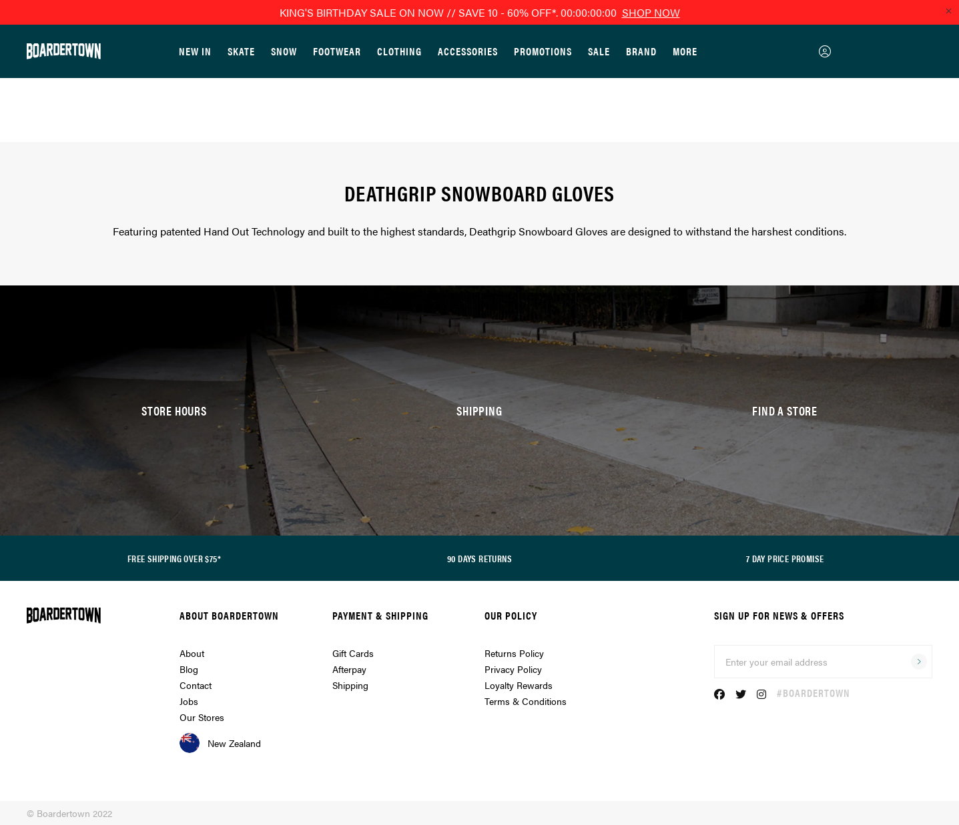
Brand (641, 51)
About (192, 653)
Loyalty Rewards (519, 685)
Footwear (337, 51)
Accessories (468, 51)
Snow (284, 51)
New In (195, 51)
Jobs (189, 701)
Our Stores (202, 717)
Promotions (543, 51)
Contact (196, 685)
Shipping (350, 685)
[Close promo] (948, 10)
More (685, 51)
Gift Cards (353, 653)
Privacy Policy (513, 669)
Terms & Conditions (526, 701)
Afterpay (349, 669)
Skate (241, 51)
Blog (189, 669)
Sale (599, 51)
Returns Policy (514, 653)
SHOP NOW (651, 12)
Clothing (399, 51)
